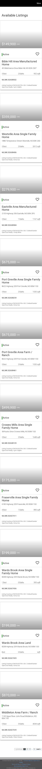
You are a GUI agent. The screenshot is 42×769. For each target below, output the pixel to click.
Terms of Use (16, 764)
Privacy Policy (26, 764)
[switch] (37, 53)
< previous (18, 749)
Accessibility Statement (21, 766)
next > (39, 749)
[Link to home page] (2, 3)
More (39, 3)
